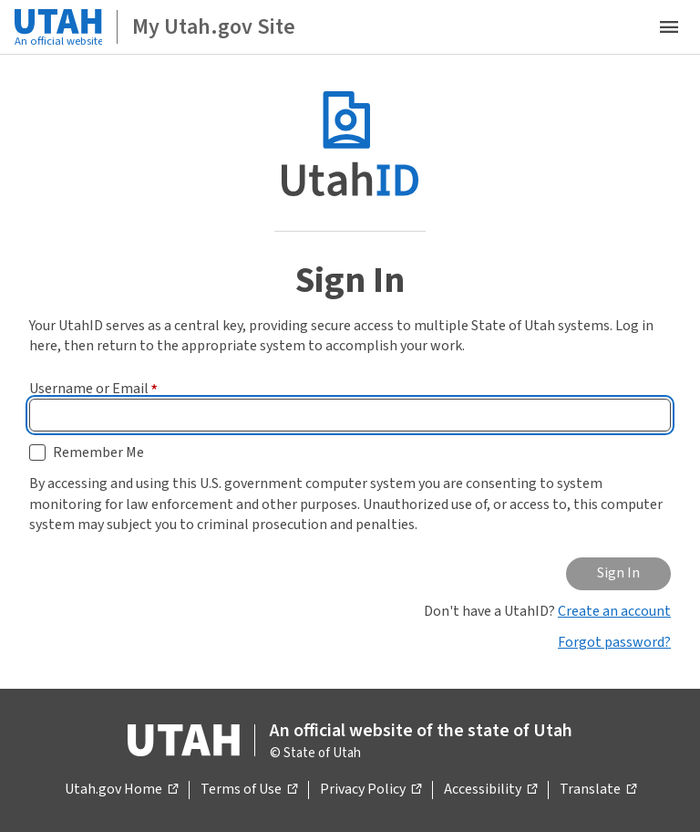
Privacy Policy (370, 790)
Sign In (618, 573)
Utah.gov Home (121, 790)
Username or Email (93, 389)
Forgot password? (614, 642)
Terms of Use (249, 790)
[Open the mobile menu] (669, 27)
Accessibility (490, 790)
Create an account (614, 611)
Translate (598, 790)
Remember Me (98, 452)
